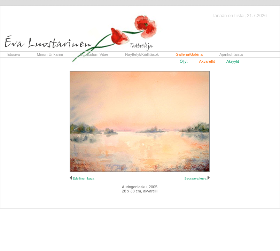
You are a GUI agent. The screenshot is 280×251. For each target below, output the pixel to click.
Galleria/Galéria (189, 54)
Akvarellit (207, 61)
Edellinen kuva (83, 178)
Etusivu (13, 54)
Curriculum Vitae (94, 54)
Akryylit (232, 61)
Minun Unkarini (50, 54)
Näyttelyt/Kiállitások (142, 54)
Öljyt (183, 61)
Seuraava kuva (195, 178)
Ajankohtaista (231, 54)
